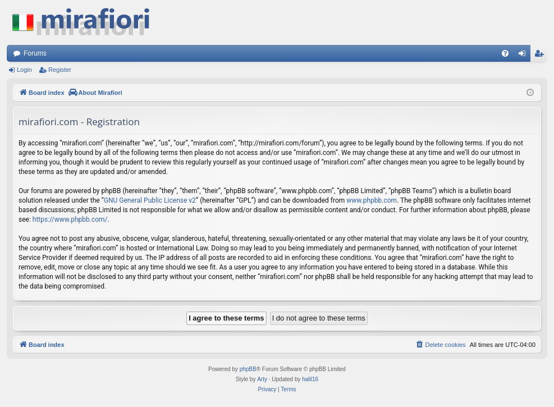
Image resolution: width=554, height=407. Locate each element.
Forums (35, 53)
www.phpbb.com (371, 200)
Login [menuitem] (524, 55)
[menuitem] (505, 53)
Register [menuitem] (541, 55)
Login (24, 69)
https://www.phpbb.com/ (70, 219)
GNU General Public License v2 (150, 200)
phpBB (248, 369)
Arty (262, 379)
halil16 (310, 379)
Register (59, 69)
